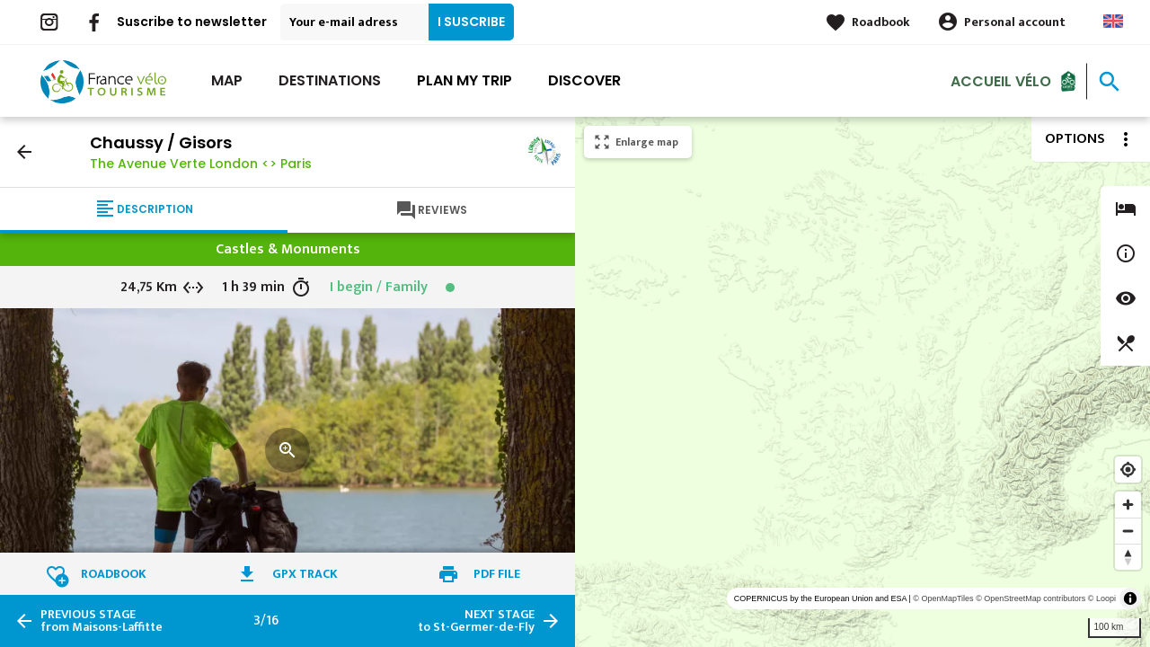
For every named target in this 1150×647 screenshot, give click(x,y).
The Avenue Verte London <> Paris (201, 164)
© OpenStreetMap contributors (1030, 598)
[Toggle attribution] (1130, 598)
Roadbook (881, 22)
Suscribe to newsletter (192, 22)
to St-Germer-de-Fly (476, 621)
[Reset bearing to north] (1128, 557)
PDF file (496, 574)
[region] (862, 382)
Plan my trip (464, 80)
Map (227, 80)
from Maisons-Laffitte (101, 621)
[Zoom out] (1128, 531)
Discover (584, 80)
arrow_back (24, 152)
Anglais (1113, 21)
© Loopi (1102, 598)
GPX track (305, 574)
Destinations (330, 80)
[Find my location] (1128, 469)
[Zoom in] (1128, 505)
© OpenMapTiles (943, 598)
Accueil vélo (1001, 80)
